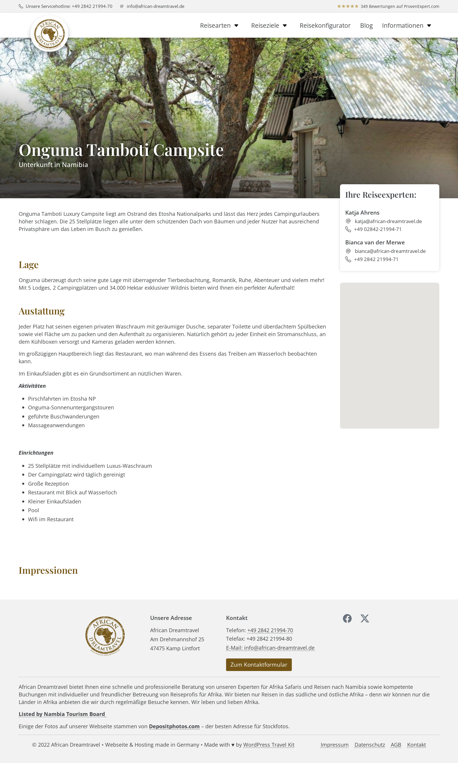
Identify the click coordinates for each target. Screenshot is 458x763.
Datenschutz (370, 744)
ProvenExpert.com (421, 6)
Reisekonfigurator (325, 25)
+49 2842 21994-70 (270, 630)
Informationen (408, 25)
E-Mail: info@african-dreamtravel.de (270, 647)
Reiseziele (270, 25)
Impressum (335, 744)
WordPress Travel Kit (268, 744)
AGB (396, 744)
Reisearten (221, 25)
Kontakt (416, 744)
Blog (366, 25)
